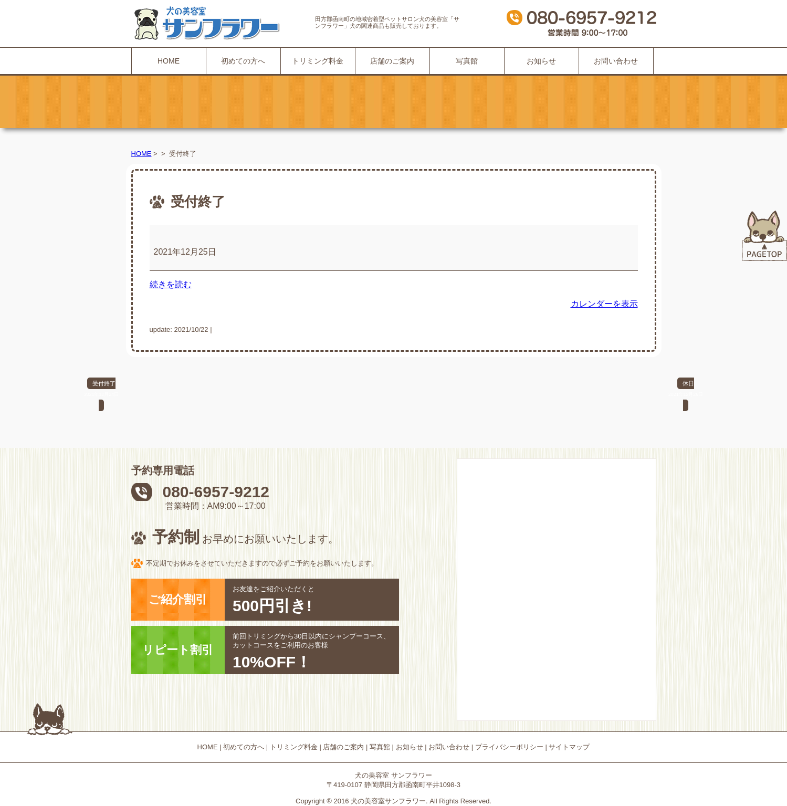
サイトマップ (569, 747)
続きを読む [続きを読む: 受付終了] (171, 284)
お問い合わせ (616, 61)
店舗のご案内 (392, 61)
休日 (685, 390)
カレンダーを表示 (604, 303)
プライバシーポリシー (509, 747)
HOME (169, 61)
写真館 (467, 61)
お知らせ (541, 61)
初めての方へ (243, 61)
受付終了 (101, 390)
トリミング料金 (317, 61)
